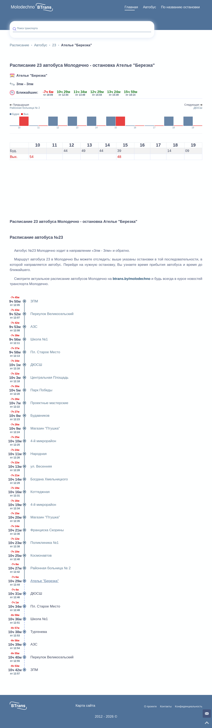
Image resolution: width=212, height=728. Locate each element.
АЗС (23, 327)
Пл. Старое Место (35, 352)
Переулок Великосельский (41, 314)
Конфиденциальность (188, 706)
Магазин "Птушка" (35, 428)
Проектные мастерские (39, 403)
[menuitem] (131, 7)
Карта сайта (85, 706)
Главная (131, 7)
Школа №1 (29, 339)
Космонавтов (31, 556)
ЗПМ (24, 301)
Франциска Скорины (37, 530)
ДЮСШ (26, 365)
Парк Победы (31, 390)
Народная (28, 454)
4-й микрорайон (33, 441)
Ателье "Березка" (31, 76)
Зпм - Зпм (24, 84)
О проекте (150, 706)
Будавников (29, 416)
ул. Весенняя (31, 467)
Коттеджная (30, 492)
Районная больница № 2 (40, 568)
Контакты (166, 706)
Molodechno (23, 7)
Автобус (149, 7)
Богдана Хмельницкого (39, 479)
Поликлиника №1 (34, 543)
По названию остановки (180, 7)
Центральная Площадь (39, 378)
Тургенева (28, 632)
